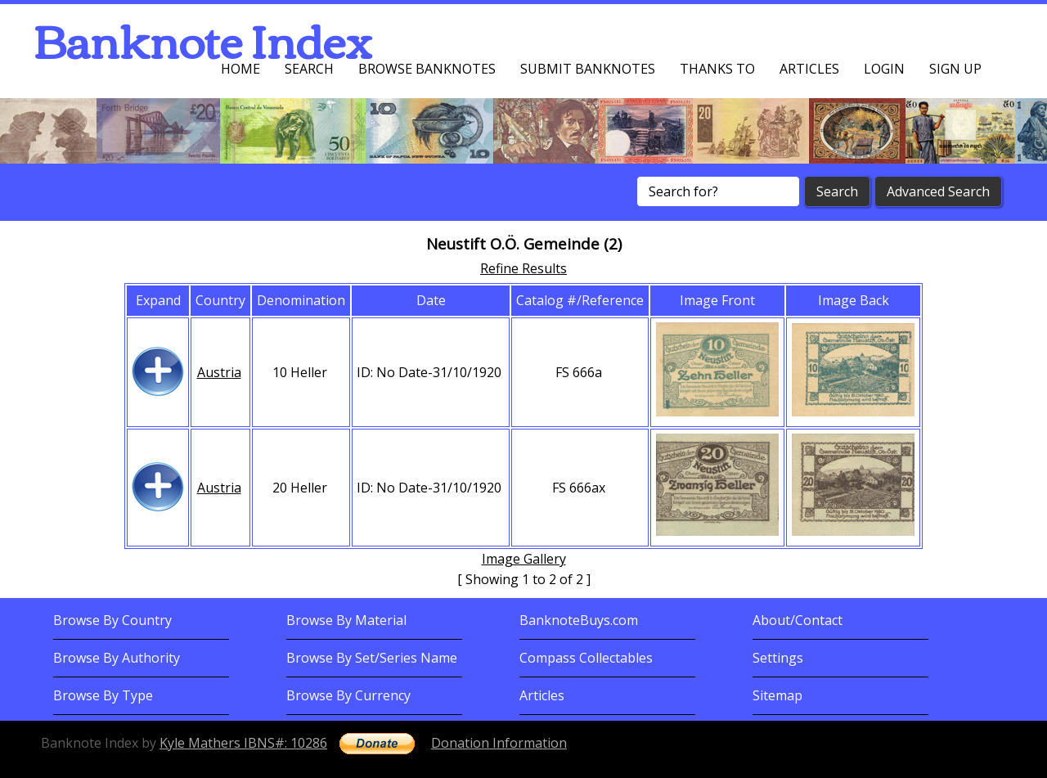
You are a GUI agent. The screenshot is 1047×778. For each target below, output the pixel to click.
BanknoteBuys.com (578, 620)
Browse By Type (103, 695)
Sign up (955, 69)
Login (884, 69)
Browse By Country (112, 620)
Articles (809, 69)
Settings (778, 658)
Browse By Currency (348, 695)
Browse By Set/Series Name (371, 658)
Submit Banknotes (587, 69)
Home (240, 69)
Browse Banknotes (427, 69)
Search (309, 69)
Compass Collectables (586, 658)
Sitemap (777, 695)
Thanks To (717, 69)
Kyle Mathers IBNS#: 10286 (243, 743)
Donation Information (499, 743)
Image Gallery (524, 559)
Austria (219, 372)
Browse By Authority (116, 658)
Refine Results (523, 268)
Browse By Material (346, 620)
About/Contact (798, 620)
